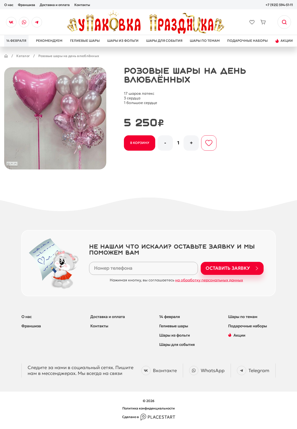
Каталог (23, 56)
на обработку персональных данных (209, 280)
